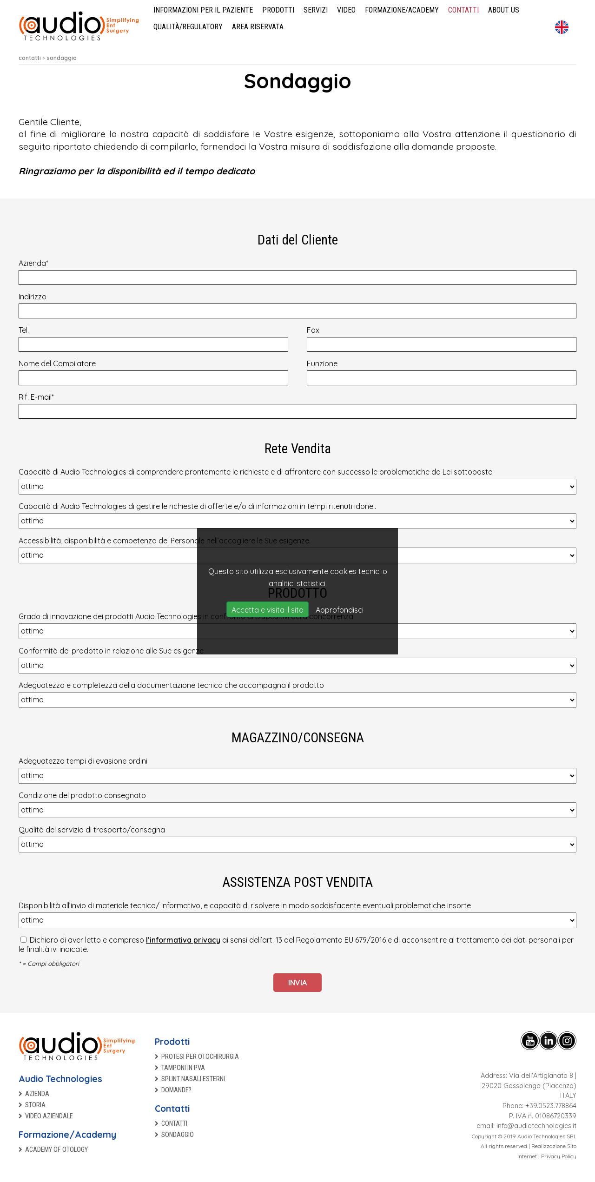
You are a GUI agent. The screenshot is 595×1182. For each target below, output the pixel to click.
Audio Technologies (60, 1078)
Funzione (441, 372)
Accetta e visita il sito (267, 609)
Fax (441, 338)
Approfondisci (340, 609)
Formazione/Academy (67, 1134)
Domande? (176, 1090)
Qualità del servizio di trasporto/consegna (297, 838)
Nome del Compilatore (153, 372)
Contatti (172, 1108)
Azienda (297, 271)
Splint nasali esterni (193, 1079)
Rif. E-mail (297, 405)
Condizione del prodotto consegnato (297, 804)
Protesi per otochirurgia (200, 1057)
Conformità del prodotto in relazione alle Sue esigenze (297, 660)
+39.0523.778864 (550, 1106)
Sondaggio (177, 1135)
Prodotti (172, 1041)
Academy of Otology (56, 1150)
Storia (35, 1105)
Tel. (153, 338)
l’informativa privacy (183, 939)
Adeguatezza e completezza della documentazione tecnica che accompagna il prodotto (297, 694)
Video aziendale (49, 1116)
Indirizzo (297, 305)
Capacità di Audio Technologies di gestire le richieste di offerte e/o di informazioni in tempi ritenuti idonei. (297, 515)
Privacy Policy (558, 1156)
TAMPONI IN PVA (183, 1068)
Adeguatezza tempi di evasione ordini (297, 770)
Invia (297, 982)
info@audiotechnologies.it (536, 1126)
